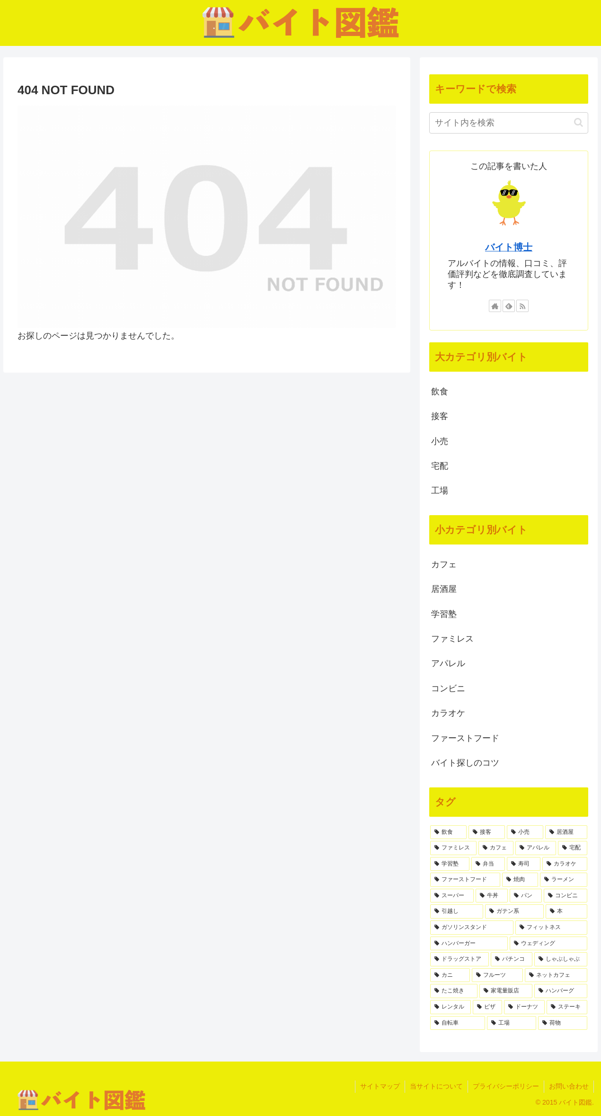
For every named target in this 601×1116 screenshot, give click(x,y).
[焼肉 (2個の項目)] (520, 880)
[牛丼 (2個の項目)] (492, 896)
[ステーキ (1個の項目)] (567, 1007)
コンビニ (448, 688)
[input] (508, 123)
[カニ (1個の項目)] (450, 975)
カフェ (444, 564)
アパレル (448, 663)
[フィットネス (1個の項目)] (551, 927)
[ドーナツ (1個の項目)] (524, 1007)
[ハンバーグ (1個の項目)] (560, 991)
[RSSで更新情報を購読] (522, 306)
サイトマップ (380, 1086)
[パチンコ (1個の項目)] (511, 959)
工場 (439, 490)
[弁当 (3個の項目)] (488, 864)
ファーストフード (465, 738)
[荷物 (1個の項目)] (562, 1023)
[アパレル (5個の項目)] (535, 848)
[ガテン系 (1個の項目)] (514, 911)
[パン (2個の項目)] (526, 896)
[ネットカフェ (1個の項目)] (556, 975)
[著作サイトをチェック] (495, 306)
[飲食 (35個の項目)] (448, 832)
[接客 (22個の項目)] (486, 832)
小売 (439, 441)
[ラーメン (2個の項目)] (563, 880)
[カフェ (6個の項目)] (495, 848)
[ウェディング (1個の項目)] (548, 944)
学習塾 (444, 614)
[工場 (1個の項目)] (511, 1023)
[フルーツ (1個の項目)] (497, 975)
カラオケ (448, 713)
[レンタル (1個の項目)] (450, 1007)
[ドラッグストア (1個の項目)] (459, 959)
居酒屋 (444, 589)
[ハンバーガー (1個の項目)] (469, 944)
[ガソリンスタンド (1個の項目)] (471, 927)
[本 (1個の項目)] (566, 911)
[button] (578, 122)
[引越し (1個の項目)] (456, 911)
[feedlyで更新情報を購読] (509, 306)
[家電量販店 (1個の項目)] (505, 991)
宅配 (439, 466)
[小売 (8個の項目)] (525, 832)
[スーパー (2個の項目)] (452, 896)
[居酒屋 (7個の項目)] (566, 832)
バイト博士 (508, 247)
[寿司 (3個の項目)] (523, 864)
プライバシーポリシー (506, 1086)
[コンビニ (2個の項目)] (565, 896)
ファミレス (452, 638)
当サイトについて (436, 1086)
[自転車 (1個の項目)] (457, 1023)
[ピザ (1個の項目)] (487, 1007)
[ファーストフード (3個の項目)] (465, 880)
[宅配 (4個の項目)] (572, 848)
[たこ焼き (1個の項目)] (453, 991)
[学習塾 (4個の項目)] (449, 864)
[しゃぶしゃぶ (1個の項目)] (560, 959)
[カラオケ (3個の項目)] (564, 864)
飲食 (439, 391)
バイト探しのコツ (465, 763)
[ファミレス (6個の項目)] (453, 848)
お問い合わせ (569, 1086)
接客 (439, 416)
